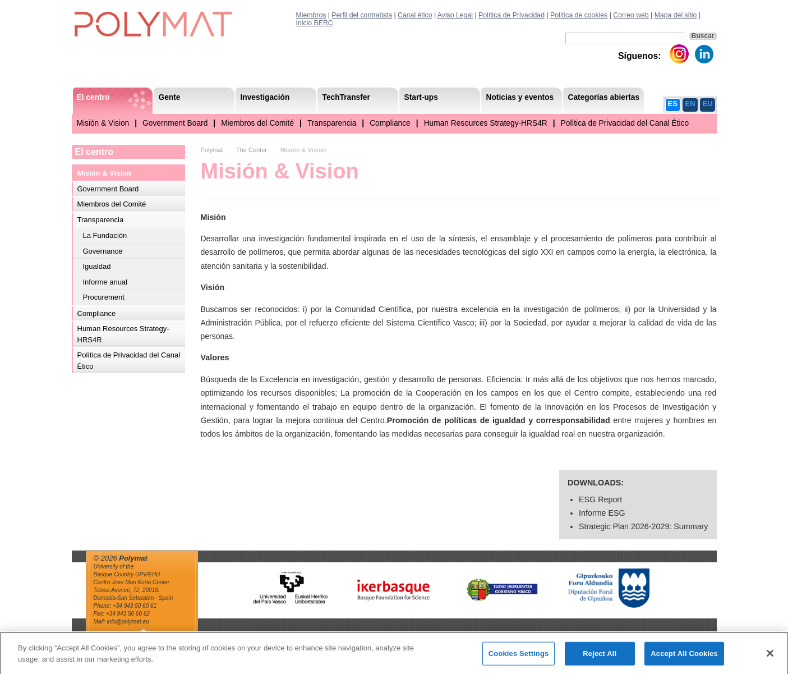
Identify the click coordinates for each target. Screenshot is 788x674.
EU (708, 103)
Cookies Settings (519, 658)
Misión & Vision (103, 123)
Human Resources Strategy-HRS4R (485, 123)
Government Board (175, 123)
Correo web (630, 15)
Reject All (599, 658)
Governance (103, 251)
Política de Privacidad (511, 15)
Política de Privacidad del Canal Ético (625, 123)
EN (690, 103)
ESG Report (600, 499)
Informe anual (105, 282)
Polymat (212, 149)
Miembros (311, 15)
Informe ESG (602, 512)
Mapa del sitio (676, 15)
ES (673, 103)
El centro (94, 152)
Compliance (390, 123)
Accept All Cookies (684, 658)
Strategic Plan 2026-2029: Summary (643, 526)
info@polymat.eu (128, 621)
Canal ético (415, 15)
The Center (251, 149)
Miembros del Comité (257, 123)
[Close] (770, 657)
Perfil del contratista (361, 15)
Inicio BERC (314, 23)
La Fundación (105, 235)
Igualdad (97, 266)
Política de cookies (578, 15)
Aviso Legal (455, 15)
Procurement (104, 297)
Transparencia (331, 123)
